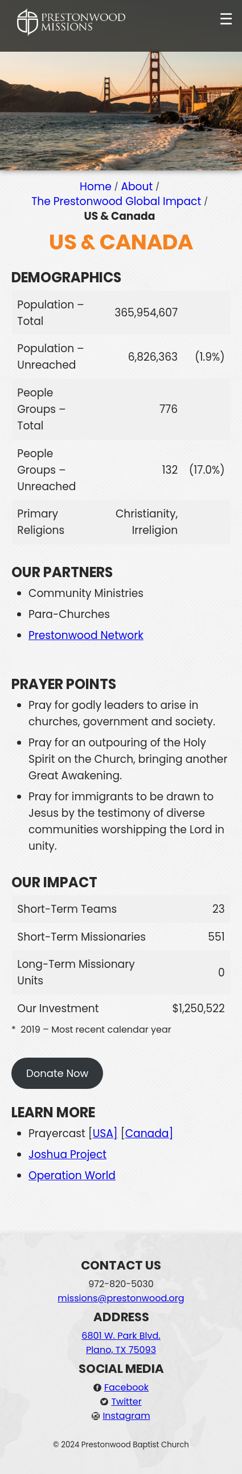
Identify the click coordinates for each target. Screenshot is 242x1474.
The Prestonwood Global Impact (116, 201)
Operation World (72, 1175)
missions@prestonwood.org (121, 1298)
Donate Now (57, 1073)
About (137, 186)
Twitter (126, 1401)
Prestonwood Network (85, 635)
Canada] (149, 1133)
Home (96, 186)
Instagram (126, 1415)
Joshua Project (67, 1154)
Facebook (126, 1387)
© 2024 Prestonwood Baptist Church (121, 1444)
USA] (105, 1133)
